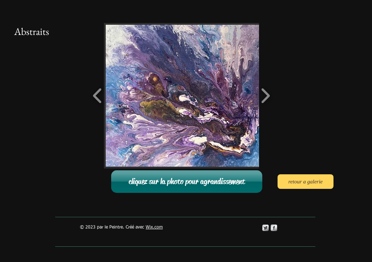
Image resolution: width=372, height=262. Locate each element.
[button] (201, 95)
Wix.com (154, 227)
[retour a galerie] (305, 181)
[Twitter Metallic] (265, 228)
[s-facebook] (274, 228)
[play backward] (97, 95)
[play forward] (265, 95)
